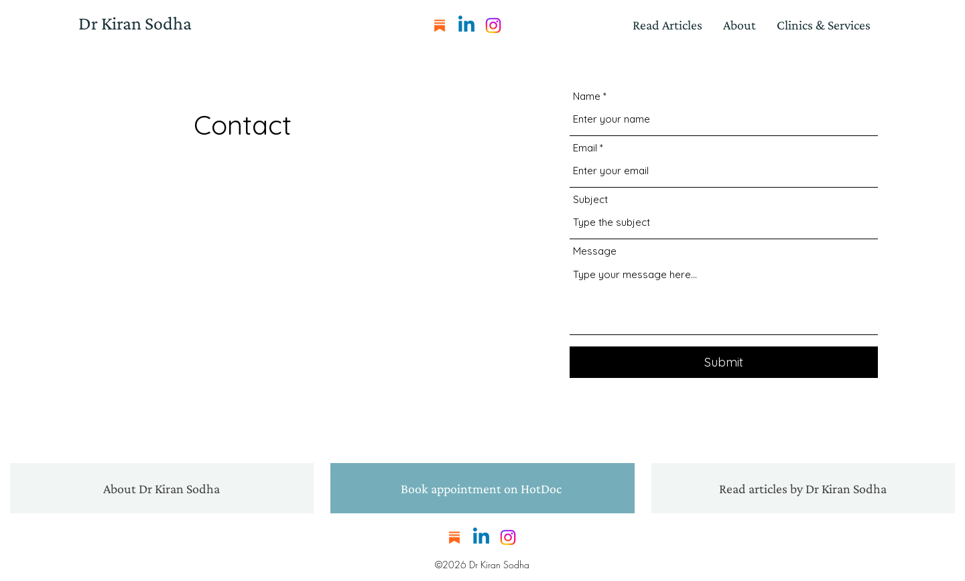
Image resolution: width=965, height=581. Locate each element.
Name (586, 96)
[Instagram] (493, 25)
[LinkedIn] (466, 25)
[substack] (440, 25)
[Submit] (724, 362)
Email (585, 148)
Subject (590, 199)
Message (595, 251)
